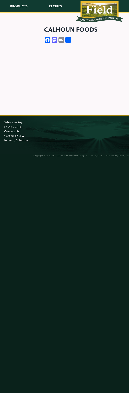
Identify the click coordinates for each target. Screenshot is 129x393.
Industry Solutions (16, 140)
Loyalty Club (12, 127)
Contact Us (11, 131)
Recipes (55, 6)
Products (19, 6)
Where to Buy (13, 122)
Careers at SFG (14, 136)
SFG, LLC (56, 155)
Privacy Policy (118, 155)
